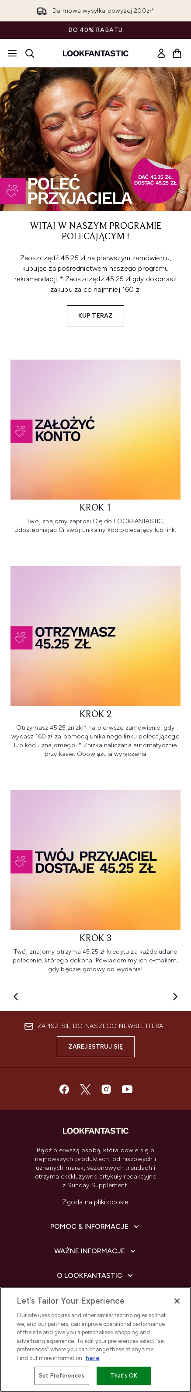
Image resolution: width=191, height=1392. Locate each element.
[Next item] (175, 997)
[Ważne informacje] (95, 1251)
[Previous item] (16, 997)
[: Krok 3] (95, 885)
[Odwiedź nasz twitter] (85, 1089)
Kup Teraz (95, 315)
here (93, 1358)
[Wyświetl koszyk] (177, 53)
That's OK (123, 1375)
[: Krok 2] (95, 665)
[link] (161, 53)
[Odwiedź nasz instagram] (106, 1089)
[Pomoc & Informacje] (95, 1226)
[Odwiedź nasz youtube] (127, 1089)
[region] (95, 1339)
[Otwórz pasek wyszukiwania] (29, 53)
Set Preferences (61, 1375)
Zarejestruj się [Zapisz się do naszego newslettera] (95, 1046)
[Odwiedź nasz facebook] (64, 1089)
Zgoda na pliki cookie (95, 1202)
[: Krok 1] (95, 450)
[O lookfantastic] (96, 1275)
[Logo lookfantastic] (95, 53)
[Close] (177, 1301)
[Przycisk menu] (12, 53)
